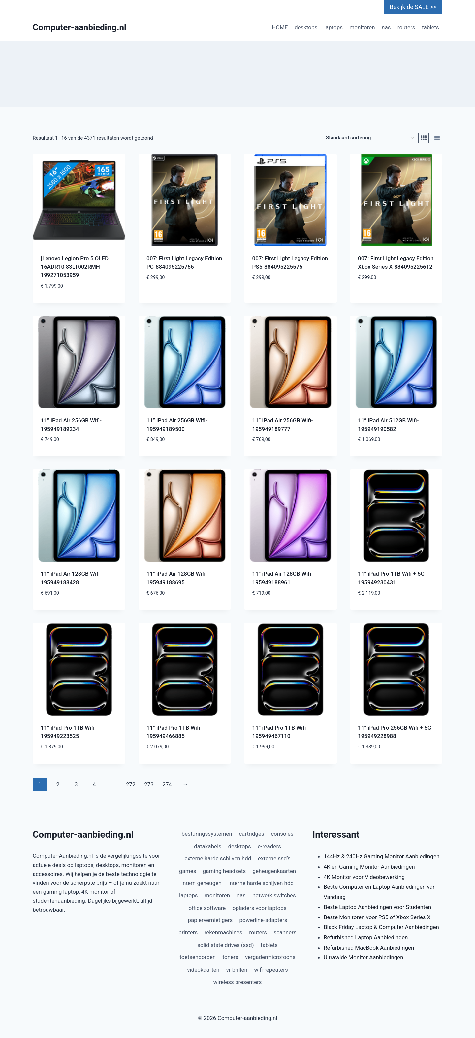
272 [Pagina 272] (131, 784)
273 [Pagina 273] (149, 784)
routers (406, 27)
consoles (282, 833)
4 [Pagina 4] (94, 784)
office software (207, 908)
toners (230, 957)
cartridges (251, 833)
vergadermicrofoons (270, 957)
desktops (306, 27)
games (187, 871)
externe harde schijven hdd (217, 858)
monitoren (362, 27)
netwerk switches (274, 895)
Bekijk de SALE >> (413, 6)
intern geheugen (201, 883)
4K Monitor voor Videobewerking (364, 877)
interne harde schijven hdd (261, 883)
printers (188, 932)
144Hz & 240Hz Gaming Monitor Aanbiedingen (381, 856)
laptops (333, 27)
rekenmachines (223, 932)
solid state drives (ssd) (225, 945)
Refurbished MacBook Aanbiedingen (369, 947)
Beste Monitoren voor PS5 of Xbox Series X (377, 917)
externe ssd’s (274, 858)
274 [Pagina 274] (167, 784)
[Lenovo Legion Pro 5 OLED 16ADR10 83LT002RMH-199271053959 (75, 266)
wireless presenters (237, 982)
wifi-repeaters (271, 969)
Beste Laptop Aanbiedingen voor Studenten (377, 907)
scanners (284, 932)
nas (386, 27)
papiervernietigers (210, 920)
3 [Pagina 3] (76, 784)
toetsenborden (197, 957)
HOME (280, 27)
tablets (430, 27)
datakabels (207, 846)
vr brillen (236, 969)
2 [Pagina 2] (58, 784)
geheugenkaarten (274, 871)
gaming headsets (224, 871)
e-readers (269, 846)
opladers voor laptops (260, 908)
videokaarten (203, 969)
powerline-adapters (263, 920)
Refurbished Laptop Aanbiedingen (366, 937)
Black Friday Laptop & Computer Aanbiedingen (381, 927)
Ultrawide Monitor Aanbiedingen (363, 957)
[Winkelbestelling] (369, 138)
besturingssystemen (206, 833)
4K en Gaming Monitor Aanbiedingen (369, 866)
